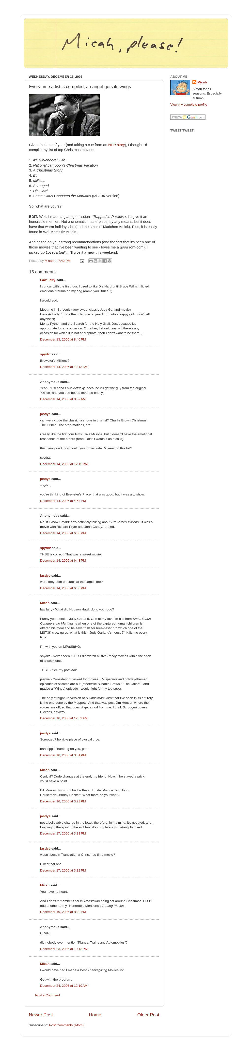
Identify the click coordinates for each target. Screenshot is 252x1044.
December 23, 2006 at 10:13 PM (64, 949)
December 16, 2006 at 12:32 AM (64, 718)
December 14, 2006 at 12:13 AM (64, 367)
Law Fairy (47, 280)
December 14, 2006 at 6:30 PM (63, 533)
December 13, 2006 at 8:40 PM (63, 339)
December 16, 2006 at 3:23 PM (63, 801)
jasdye (45, 414)
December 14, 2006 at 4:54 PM (63, 501)
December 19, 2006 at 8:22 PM (63, 912)
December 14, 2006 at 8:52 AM (63, 399)
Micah (44, 603)
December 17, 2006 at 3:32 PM (63, 870)
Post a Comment (47, 995)
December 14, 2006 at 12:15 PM (64, 464)
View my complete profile (188, 104)
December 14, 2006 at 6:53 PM (63, 588)
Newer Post (41, 1014)
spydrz (45, 354)
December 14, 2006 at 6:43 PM (63, 560)
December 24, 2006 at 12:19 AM (64, 985)
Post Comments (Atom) (66, 1025)
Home (95, 1014)
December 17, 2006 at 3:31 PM (63, 833)
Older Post (148, 1014)
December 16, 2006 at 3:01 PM (63, 755)
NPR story (116, 145)
